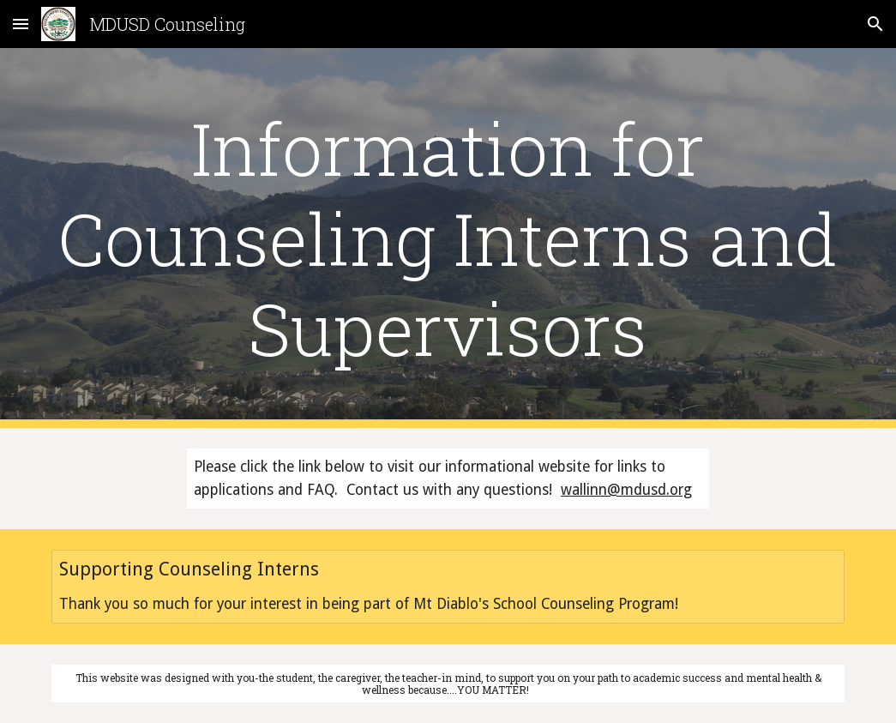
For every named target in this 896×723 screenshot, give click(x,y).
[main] (448, 238)
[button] (20, 23)
